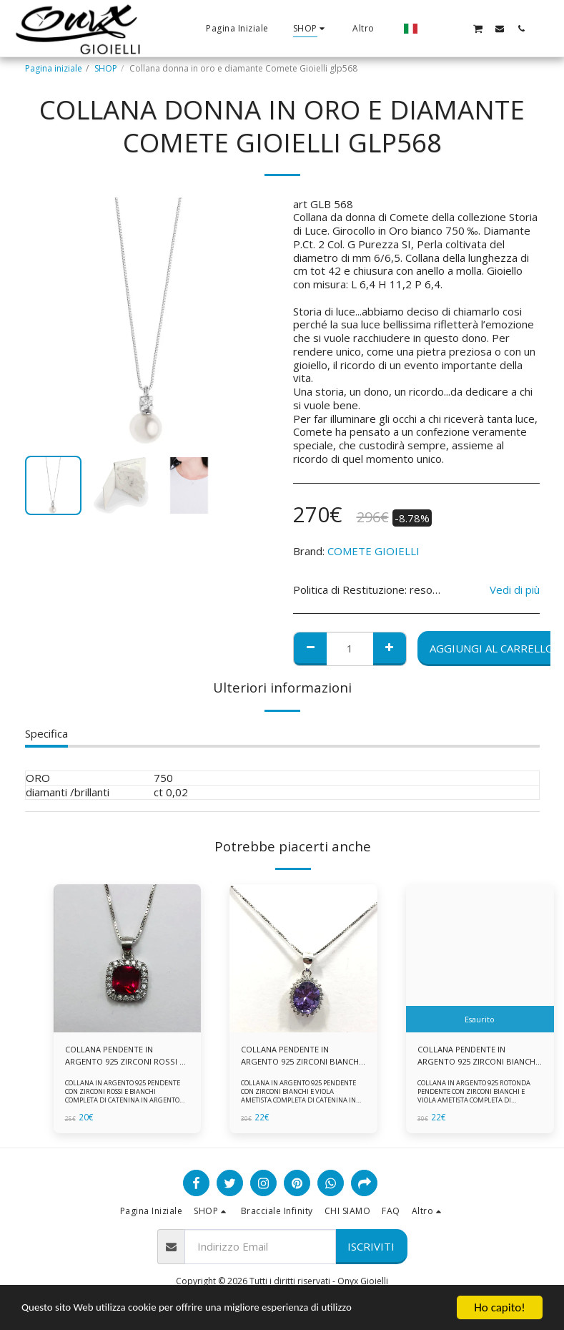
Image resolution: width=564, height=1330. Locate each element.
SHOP (105, 68)
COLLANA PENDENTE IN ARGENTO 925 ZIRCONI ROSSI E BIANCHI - (124, 1057)
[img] (128, 958)
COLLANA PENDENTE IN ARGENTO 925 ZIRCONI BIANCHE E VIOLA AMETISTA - (475, 1057)
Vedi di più (515, 590)
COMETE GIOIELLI (373, 551)
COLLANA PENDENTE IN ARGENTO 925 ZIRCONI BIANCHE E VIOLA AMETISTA (296, 1057)
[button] (435, 28)
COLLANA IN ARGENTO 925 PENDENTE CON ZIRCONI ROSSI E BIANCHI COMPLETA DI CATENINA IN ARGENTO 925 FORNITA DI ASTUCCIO (124, 1097)
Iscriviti (371, 1248)
